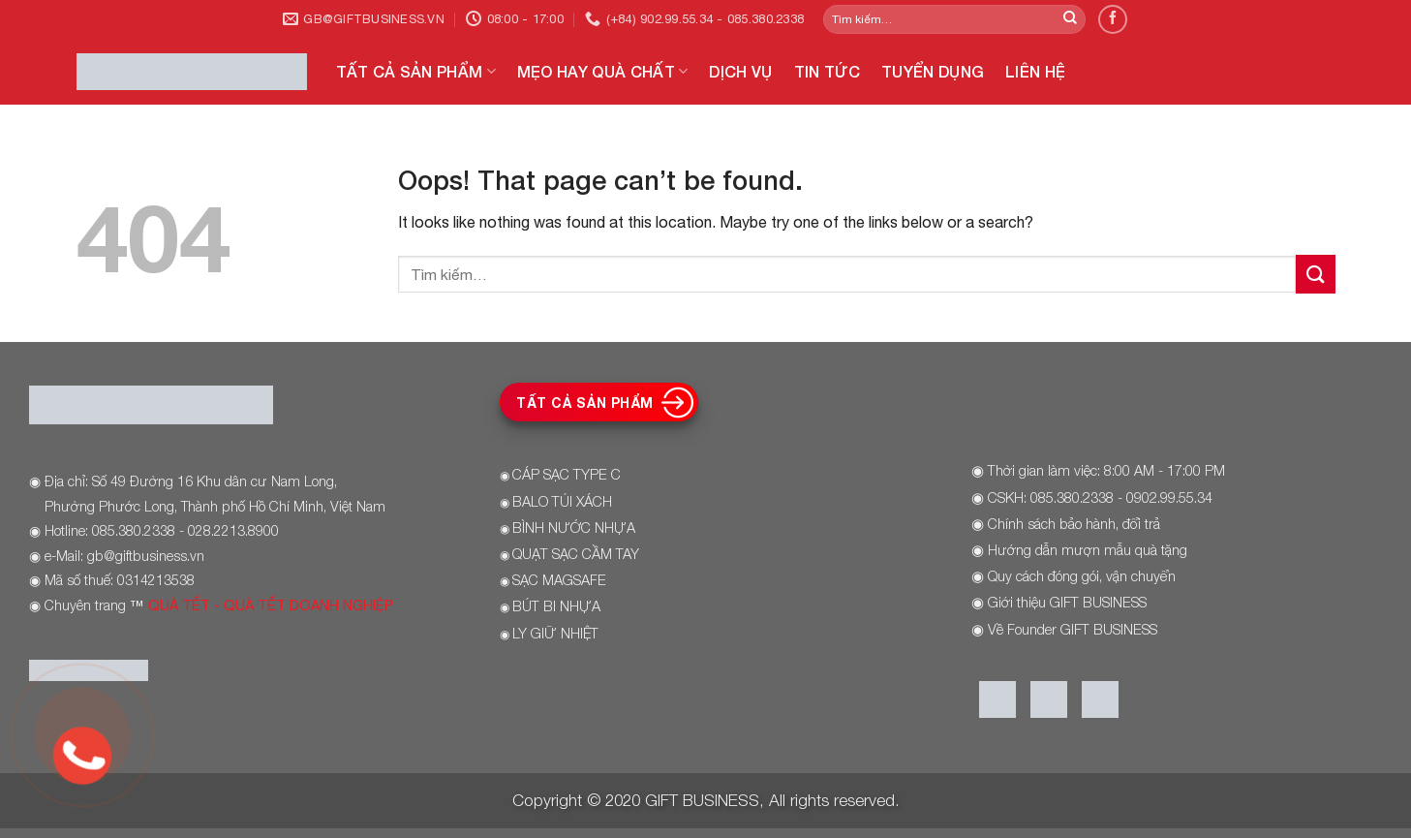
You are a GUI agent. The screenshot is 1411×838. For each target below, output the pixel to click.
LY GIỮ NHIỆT (555, 633)
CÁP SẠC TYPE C (566, 474)
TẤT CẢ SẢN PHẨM (416, 71)
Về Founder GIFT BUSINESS (1072, 629)
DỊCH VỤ (740, 71)
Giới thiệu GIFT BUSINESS (1067, 602)
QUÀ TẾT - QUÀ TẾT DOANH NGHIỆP (270, 605)
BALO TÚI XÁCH (562, 501)
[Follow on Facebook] (1112, 19)
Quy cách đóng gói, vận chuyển (1082, 576)
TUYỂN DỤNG (932, 71)
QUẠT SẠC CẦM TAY (575, 553)
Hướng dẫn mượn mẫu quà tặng (1087, 550)
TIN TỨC (827, 71)
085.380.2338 (1072, 497)
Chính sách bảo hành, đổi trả (1074, 523)
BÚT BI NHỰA (556, 606)
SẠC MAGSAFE (559, 580)
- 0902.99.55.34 (1163, 497)
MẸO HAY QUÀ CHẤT (603, 71)
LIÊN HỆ (1035, 71)
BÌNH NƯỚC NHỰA (573, 527)
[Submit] (1070, 19)
